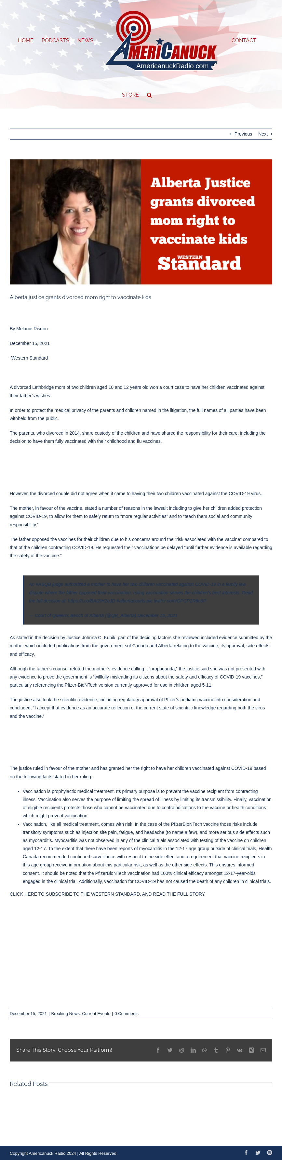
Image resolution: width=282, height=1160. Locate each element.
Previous (243, 134)
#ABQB (43, 584)
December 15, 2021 (158, 615)
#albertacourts (130, 600)
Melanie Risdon (32, 328)
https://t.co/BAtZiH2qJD (91, 600)
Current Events (96, 1013)
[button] (149, 95)
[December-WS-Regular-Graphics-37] (141, 221)
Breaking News (65, 1013)
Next (263, 134)
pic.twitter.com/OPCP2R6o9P (176, 600)
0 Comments (126, 1013)
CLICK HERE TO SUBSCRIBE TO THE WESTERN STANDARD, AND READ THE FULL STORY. (108, 894)
